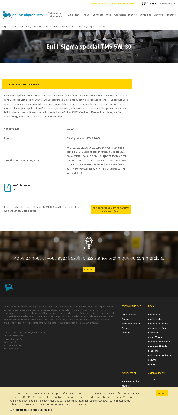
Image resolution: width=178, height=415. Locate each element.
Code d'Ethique (155, 337)
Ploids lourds (52, 26)
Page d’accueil (9, 26)
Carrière (158, 14)
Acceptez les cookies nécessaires (32, 409)
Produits (171, 14)
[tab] (67, 84)
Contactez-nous (102, 14)
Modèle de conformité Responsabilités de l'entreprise (159, 346)
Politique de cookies (158, 323)
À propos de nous (98, 3)
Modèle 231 (153, 364)
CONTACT (89, 269)
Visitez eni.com (168, 3)
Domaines (145, 14)
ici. (134, 393)
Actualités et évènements (124, 3)
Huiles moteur (68, 26)
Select (154, 380)
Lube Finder (73, 14)
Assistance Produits (125, 14)
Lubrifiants (38, 26)
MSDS (86, 14)
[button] (127, 84)
